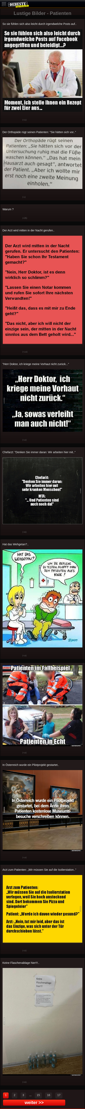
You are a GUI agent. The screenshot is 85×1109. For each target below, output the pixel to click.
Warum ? (8, 209)
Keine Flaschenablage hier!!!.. (20, 962)
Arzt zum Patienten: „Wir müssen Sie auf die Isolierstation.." (39, 869)
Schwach (16, 120)
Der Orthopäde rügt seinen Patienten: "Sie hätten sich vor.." (39, 132)
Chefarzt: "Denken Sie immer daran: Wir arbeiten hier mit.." (38, 452)
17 (58, 1095)
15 (38, 1095)
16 (48, 1095)
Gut (6, 120)
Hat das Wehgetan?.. (15, 544)
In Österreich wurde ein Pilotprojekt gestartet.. (30, 764)
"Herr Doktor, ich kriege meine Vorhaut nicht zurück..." (35, 364)
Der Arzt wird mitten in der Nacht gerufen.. (28, 230)
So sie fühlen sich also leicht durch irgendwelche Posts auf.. (39, 23)
